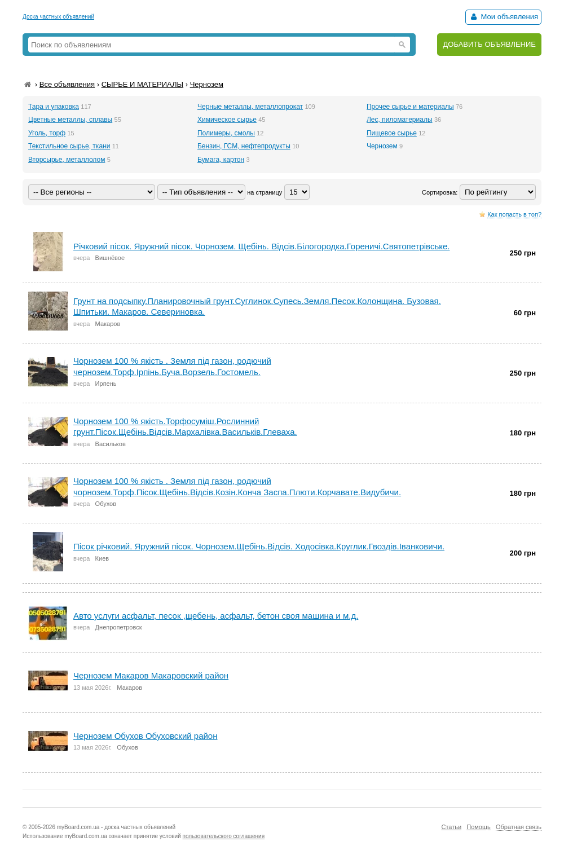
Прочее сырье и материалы (410, 107)
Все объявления (67, 84)
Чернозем (206, 84)
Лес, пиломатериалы (400, 120)
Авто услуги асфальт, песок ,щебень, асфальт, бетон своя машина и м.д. (215, 615)
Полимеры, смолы (226, 133)
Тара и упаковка (53, 107)
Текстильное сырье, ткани (69, 146)
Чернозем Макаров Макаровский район (150, 675)
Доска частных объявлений (58, 17)
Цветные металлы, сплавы (70, 120)
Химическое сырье (227, 120)
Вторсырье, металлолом (66, 160)
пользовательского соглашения (224, 836)
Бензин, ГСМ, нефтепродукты (243, 146)
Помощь (478, 826)
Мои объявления (503, 16)
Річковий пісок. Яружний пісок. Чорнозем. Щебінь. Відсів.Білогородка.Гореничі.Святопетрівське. (261, 246)
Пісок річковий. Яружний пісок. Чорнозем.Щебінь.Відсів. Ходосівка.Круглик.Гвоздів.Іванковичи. (258, 546)
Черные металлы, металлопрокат (250, 107)
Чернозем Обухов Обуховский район (145, 736)
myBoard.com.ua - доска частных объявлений (116, 827)
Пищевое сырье (392, 133)
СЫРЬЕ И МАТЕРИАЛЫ (142, 84)
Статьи (451, 826)
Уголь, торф (46, 133)
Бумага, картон (220, 160)
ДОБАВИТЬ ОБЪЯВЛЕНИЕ (489, 44)
